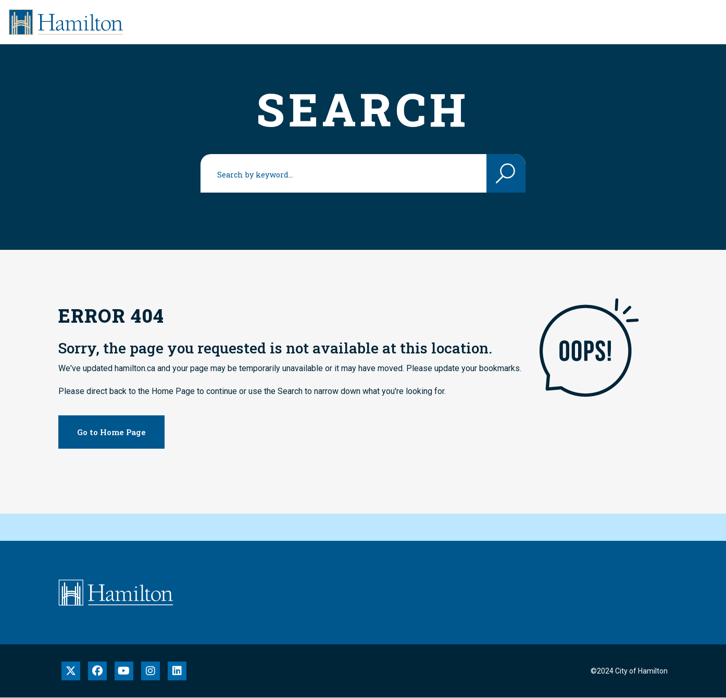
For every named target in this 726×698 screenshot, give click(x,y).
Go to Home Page (111, 432)
